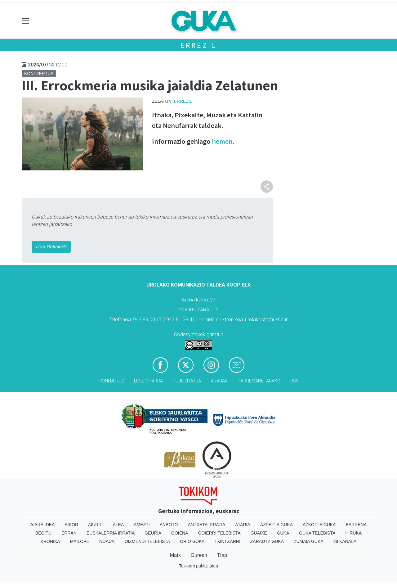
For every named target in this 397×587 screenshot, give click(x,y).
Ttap (222, 555)
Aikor (71, 524)
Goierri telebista (219, 533)
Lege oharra (148, 381)
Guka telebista (317, 533)
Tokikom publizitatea (198, 565)
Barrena (356, 524)
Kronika (50, 541)
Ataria (242, 524)
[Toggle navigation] (25, 21)
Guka (283, 533)
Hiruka (353, 533)
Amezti (141, 524)
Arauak (219, 381)
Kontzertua (39, 73)
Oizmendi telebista (147, 541)
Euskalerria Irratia (111, 533)
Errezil (199, 45)
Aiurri (95, 524)
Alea (118, 524)
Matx (175, 555)
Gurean (199, 555)
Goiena (179, 533)
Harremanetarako (259, 381)
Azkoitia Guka (319, 524)
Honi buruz (111, 381)
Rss (294, 381)
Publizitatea (187, 381)
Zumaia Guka (308, 541)
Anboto (169, 524)
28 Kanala (345, 541)
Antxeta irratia (206, 524)
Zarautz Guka (267, 541)
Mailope (79, 541)
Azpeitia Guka (276, 524)
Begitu (43, 533)
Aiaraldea (42, 524)
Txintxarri (227, 541)
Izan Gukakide (51, 247)
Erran (69, 533)
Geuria (153, 533)
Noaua (107, 541)
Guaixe (259, 533)
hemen (222, 141)
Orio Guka (192, 541)
